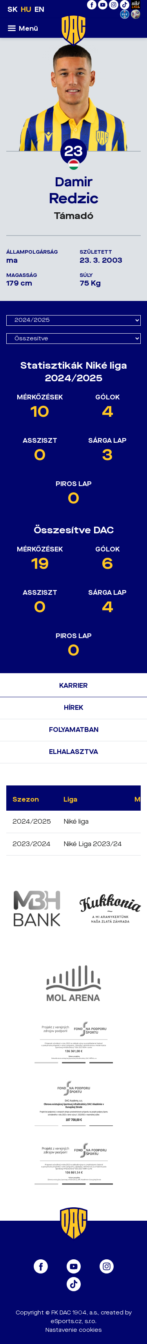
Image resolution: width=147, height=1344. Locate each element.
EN (39, 9)
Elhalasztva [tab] (73, 752)
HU (26, 9)
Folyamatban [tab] (73, 730)
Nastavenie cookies (73, 1330)
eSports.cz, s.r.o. (73, 1321)
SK (12, 9)
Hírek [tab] (73, 708)
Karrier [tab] (73, 685)
